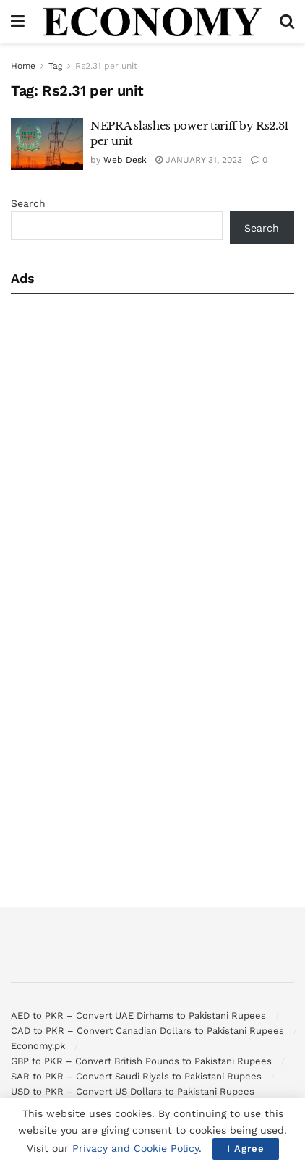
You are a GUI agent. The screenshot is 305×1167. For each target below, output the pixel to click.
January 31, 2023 (198, 160)
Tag (55, 66)
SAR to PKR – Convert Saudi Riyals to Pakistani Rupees (136, 1076)
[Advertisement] (135, 444)
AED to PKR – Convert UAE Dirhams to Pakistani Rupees (138, 1015)
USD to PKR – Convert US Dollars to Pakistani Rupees (132, 1091)
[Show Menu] (18, 21)
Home (23, 66)
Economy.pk (38, 1045)
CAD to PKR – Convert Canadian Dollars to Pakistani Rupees (147, 1030)
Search (28, 203)
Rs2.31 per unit (106, 66)
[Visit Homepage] (152, 21)
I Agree (246, 1148)
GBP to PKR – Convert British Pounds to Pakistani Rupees (141, 1061)
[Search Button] (287, 21)
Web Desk (125, 160)
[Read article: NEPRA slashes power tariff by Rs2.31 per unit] (47, 144)
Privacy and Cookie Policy (135, 1148)
